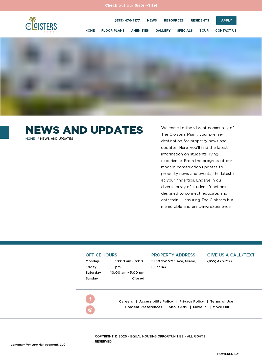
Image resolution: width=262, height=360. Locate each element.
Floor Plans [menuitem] (113, 30)
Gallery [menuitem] (163, 30)
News (152, 20)
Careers (126, 301)
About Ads (178, 307)
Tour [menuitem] (204, 30)
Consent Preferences (144, 307)
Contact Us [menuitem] (225, 30)
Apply (226, 20)
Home (30, 139)
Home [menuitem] (90, 30)
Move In (200, 307)
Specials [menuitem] (185, 30)
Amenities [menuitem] (140, 30)
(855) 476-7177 (127, 20)
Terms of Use (222, 301)
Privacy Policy (192, 301)
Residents (200, 20)
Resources (174, 20)
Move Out (221, 307)
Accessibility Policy (156, 301)
